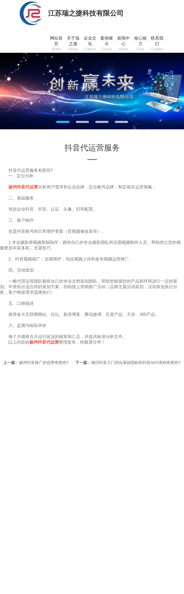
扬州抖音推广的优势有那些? (44, 362)
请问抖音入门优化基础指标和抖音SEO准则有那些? (136, 362)
